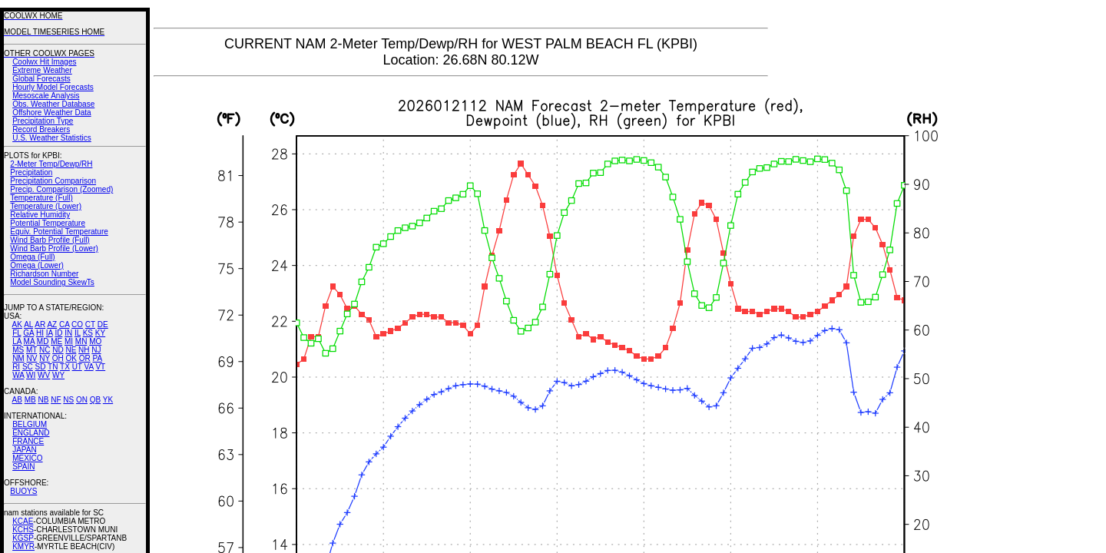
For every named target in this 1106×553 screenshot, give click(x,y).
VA (89, 367)
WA (18, 375)
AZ (52, 324)
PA (97, 358)
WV (44, 375)
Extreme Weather (42, 70)
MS (18, 350)
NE (70, 350)
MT (31, 350)
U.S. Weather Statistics (51, 138)
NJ (96, 350)
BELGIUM (29, 424)
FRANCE (28, 441)
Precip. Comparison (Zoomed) (61, 189)
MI (69, 341)
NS (68, 400)
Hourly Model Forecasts (53, 87)
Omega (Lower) (36, 265)
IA (49, 333)
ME (56, 341)
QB (95, 400)
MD (43, 341)
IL (78, 333)
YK (108, 400)
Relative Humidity (40, 214)
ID (58, 333)
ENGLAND (30, 433)
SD (40, 367)
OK (70, 358)
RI (16, 367)
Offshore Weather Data (51, 112)
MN (81, 341)
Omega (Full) (32, 257)
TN (53, 367)
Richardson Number (44, 274)
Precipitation (31, 172)
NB (43, 400)
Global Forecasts (41, 79)
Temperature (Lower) (45, 206)
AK (17, 324)
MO (95, 341)
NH (83, 350)
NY (44, 358)
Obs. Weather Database (53, 104)
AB (17, 400)
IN (68, 333)
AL (28, 324)
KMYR (23, 546)
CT (90, 324)
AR (40, 324)
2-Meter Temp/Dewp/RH (51, 164)
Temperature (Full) (41, 198)
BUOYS (23, 491)
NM (18, 358)
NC (44, 350)
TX (65, 367)
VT (100, 367)
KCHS (23, 529)
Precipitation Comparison (53, 181)
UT (77, 367)
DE (103, 324)
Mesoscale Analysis (45, 95)
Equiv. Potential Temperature (59, 231)
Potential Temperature (47, 223)
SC (27, 367)
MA (29, 341)
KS (88, 333)
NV (31, 358)
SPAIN (23, 466)
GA (28, 333)
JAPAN (24, 449)
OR (85, 358)
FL (16, 333)
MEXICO (27, 458)
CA (64, 324)
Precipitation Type (42, 121)
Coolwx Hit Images (44, 62)
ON (82, 400)
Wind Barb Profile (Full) (49, 240)
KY (100, 333)
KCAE (22, 521)
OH (58, 358)
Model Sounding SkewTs (52, 282)
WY (58, 375)
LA (17, 341)
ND (57, 350)
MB (30, 400)
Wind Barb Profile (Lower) (54, 248)
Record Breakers (41, 129)
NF (56, 400)
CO (77, 324)
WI (30, 375)
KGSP (23, 538)
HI (40, 333)
